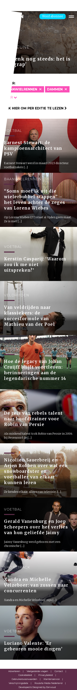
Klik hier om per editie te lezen (35, 108)
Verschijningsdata (18, 683)
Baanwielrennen (21, 89)
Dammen (55, 89)
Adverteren (14, 671)
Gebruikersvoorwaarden (24, 679)
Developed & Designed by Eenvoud (37, 687)
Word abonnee (52, 16)
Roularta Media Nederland (48, 683)
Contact (59, 671)
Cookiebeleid (25, 675)
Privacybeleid (45, 675)
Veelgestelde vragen (37, 671)
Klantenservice (52, 679)
